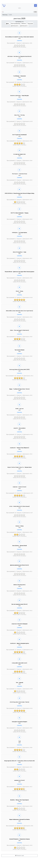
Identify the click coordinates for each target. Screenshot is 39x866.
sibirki (19, 8)
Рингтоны (5, 15)
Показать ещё (19, 855)
